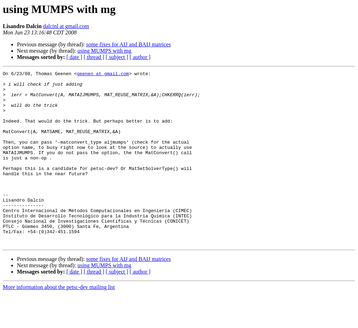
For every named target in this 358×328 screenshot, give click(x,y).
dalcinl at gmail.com (66, 26)
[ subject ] (117, 57)
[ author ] (140, 57)
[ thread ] (94, 57)
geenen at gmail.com (103, 74)
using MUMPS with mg (104, 51)
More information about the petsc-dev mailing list (59, 322)
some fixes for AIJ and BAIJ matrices (128, 44)
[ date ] (74, 57)
